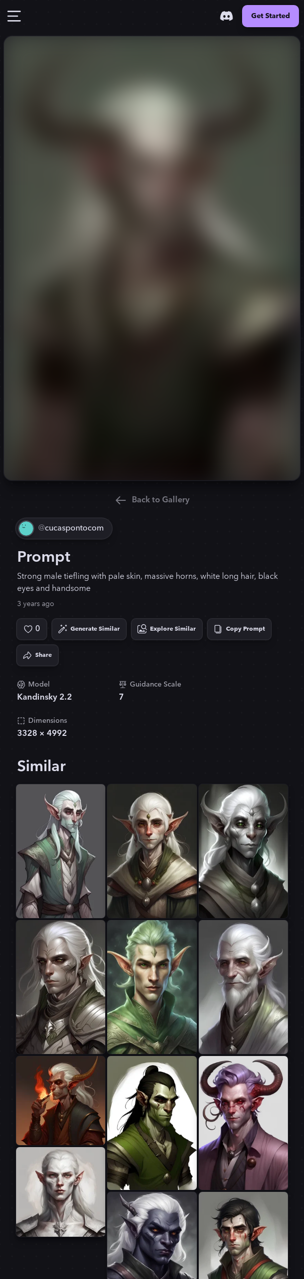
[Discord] (226, 16)
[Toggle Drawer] (14, 16)
